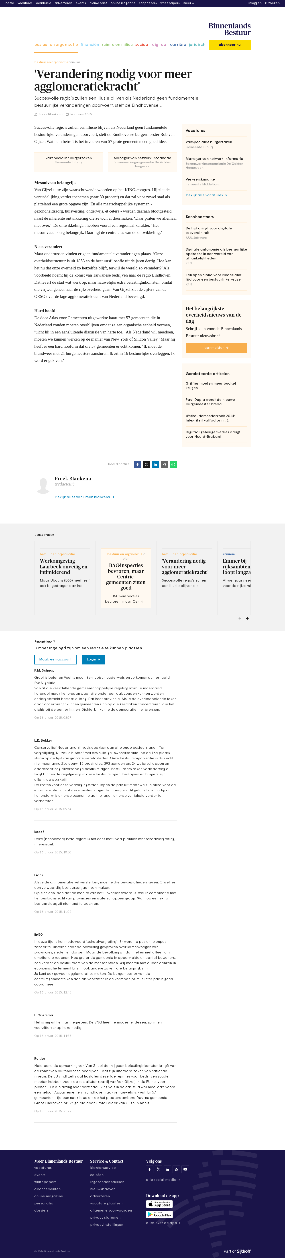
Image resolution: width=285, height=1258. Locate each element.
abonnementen (47, 1189)
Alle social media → (163, 1180)
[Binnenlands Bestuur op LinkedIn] (167, 1169)
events (81, 3)
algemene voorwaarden (111, 1210)
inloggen (255, 3)
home (9, 3)
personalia (43, 1203)
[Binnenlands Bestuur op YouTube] (185, 1169)
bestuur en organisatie (56, 45)
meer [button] (187, 3)
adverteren (63, 3)
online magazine (123, 3)
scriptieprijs (148, 3)
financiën (90, 45)
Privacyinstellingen (106, 1225)
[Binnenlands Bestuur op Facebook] (149, 1169)
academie (43, 3)
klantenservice (103, 1168)
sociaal (142, 45)
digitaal (159, 45)
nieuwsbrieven (102, 1189)
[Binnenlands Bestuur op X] (158, 1169)
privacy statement (106, 1218)
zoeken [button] (274, 3)
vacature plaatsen (106, 1203)
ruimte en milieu (117, 45)
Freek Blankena (50, 114)
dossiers (41, 1210)
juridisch (197, 45)
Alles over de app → (163, 1223)
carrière (178, 45)
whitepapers (170, 3)
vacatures (25, 3)
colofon (97, 1175)
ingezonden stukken (107, 1182)
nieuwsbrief (98, 3)
